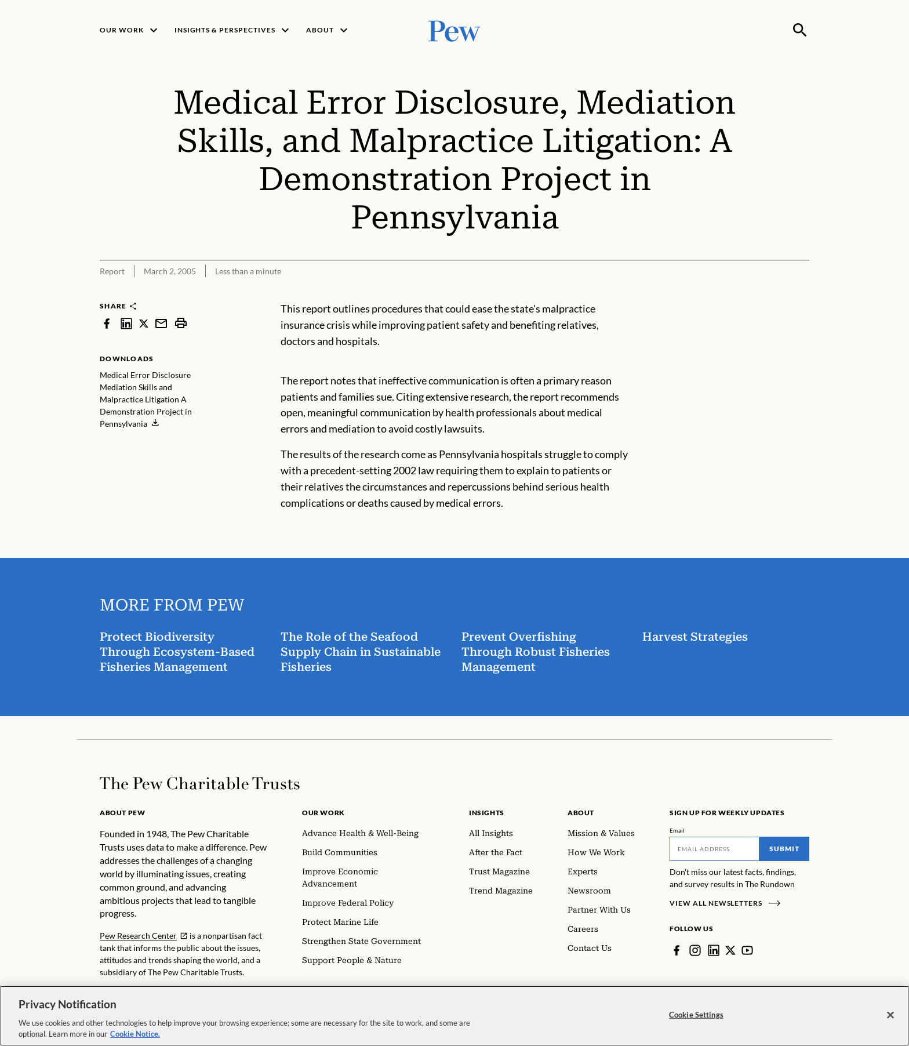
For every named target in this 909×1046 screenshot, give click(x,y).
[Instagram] (695, 950)
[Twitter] (730, 950)
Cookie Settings (696, 1014)
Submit (784, 848)
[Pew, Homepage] (454, 30)
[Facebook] (676, 950)
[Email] (714, 849)
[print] (181, 323)
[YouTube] (747, 950)
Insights (486, 812)
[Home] (200, 783)
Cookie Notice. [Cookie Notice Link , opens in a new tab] (135, 1033)
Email (677, 830)
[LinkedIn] (714, 950)
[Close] (890, 1015)
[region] (454, 1016)
